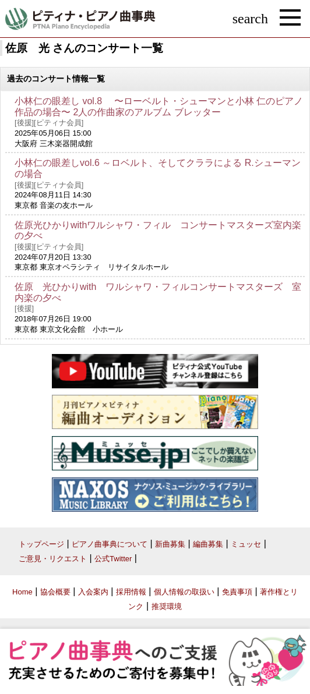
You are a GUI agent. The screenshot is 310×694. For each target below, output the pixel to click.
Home (22, 591)
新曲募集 (170, 544)
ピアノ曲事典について (109, 544)
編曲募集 (208, 544)
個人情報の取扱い (184, 591)
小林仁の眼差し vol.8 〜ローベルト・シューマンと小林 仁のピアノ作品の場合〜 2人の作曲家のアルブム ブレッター (159, 106)
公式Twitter (113, 558)
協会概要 (55, 591)
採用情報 (131, 591)
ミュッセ (246, 544)
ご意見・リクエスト (53, 558)
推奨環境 (167, 606)
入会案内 (93, 591)
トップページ (41, 544)
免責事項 (237, 591)
